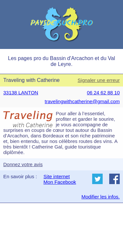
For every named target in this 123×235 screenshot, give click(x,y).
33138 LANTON (20, 92)
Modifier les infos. (100, 196)
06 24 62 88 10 (103, 92)
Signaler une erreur (99, 80)
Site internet (57, 176)
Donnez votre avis (23, 164)
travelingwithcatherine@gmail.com (82, 101)
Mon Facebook (60, 182)
